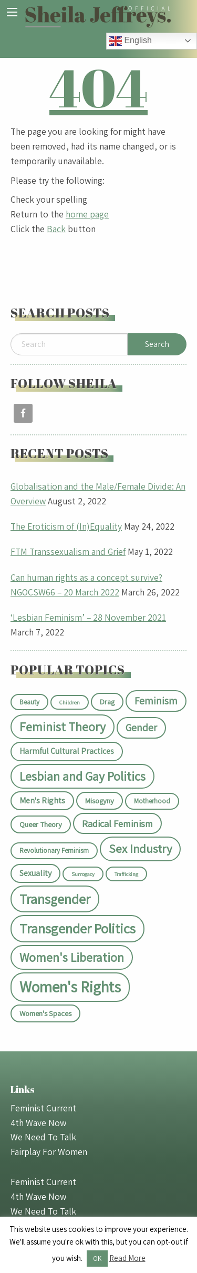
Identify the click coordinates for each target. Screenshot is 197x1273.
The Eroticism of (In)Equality (66, 526)
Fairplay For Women (49, 1152)
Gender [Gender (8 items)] (141, 727)
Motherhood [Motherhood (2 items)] (152, 801)
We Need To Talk (43, 1137)
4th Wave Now (38, 1123)
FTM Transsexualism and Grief (68, 551)
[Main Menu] (12, 12)
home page (87, 214)
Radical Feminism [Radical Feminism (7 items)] (117, 823)
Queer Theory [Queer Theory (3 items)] (40, 824)
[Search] (69, 344)
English (130, 41)
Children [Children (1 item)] (69, 702)
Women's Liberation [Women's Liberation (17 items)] (71, 957)
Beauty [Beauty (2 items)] (29, 702)
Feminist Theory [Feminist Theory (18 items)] (62, 727)
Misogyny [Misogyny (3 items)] (99, 800)
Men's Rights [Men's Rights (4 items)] (42, 800)
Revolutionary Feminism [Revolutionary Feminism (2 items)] (54, 850)
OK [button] (97, 1258)
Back (56, 229)
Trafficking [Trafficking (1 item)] (126, 874)
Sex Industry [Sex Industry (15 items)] (140, 849)
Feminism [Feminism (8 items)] (156, 701)
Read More (127, 1258)
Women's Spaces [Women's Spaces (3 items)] (45, 1013)
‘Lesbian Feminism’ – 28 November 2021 (88, 617)
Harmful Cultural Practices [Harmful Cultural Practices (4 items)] (66, 751)
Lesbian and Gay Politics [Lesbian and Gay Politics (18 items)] (82, 776)
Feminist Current (43, 1108)
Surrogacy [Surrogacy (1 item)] (83, 874)
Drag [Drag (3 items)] (107, 702)
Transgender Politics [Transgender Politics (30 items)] (77, 928)
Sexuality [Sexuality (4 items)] (35, 873)
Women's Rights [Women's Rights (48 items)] (70, 987)
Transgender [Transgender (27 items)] (54, 899)
